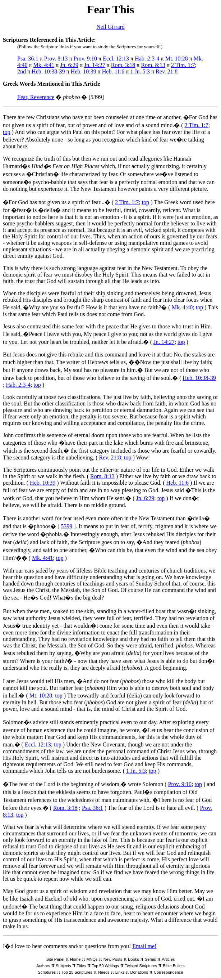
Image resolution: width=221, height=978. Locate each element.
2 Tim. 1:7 (183, 65)
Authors (43, 966)
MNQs (91, 959)
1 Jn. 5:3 (140, 71)
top (6, 132)
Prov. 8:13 (56, 58)
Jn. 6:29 (69, 65)
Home (75, 959)
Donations (139, 972)
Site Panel (55, 959)
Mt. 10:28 (176, 58)
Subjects (63, 966)
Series (150, 959)
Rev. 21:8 (167, 71)
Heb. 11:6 (113, 71)
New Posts (113, 959)
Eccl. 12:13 (116, 58)
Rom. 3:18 (123, 65)
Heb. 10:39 (83, 71)
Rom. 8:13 (153, 65)
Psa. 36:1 (27, 58)
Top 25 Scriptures (76, 972)
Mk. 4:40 (182, 307)
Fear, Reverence (35, 97)
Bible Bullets (174, 966)
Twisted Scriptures (141, 966)
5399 (66, 526)
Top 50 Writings (105, 966)
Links (120, 972)
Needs (104, 972)
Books (133, 959)
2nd (21, 71)
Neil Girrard (110, 27)
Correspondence (168, 972)
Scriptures (47, 972)
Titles (81, 966)
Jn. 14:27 (94, 65)
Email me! (144, 946)
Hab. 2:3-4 (147, 58)
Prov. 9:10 (85, 58)
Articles (168, 959)
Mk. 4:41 (44, 65)
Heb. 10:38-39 (48, 71)
